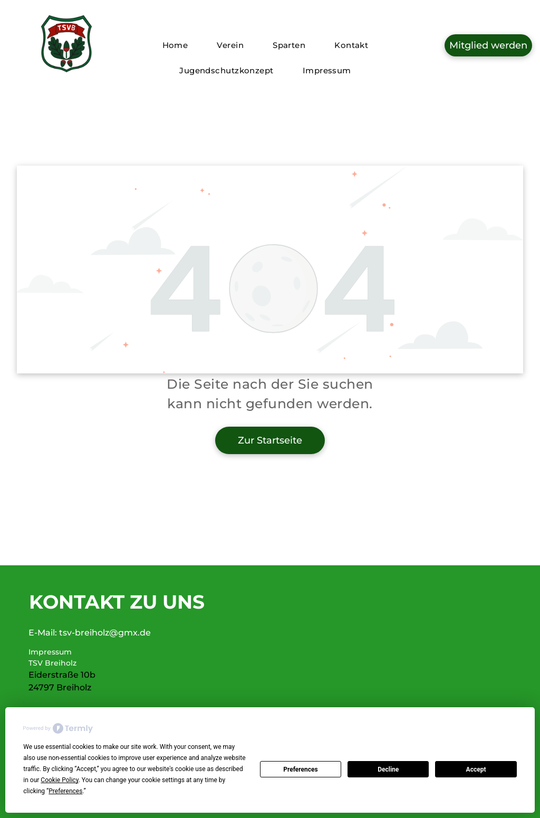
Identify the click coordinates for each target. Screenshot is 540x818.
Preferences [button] (65, 791)
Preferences (300, 769)
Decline (388, 769)
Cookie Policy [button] (59, 780)
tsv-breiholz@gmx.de (105, 633)
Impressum (50, 652)
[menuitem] (179, 45)
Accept (476, 769)
